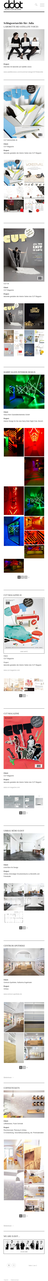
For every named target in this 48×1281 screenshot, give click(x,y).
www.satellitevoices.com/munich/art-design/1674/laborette (23, 72)
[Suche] (34, 5)
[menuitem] (34, 5)
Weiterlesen (9, 1077)
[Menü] (40, 5)
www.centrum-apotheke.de (13, 994)
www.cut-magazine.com (12, 787)
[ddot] (20, 5)
